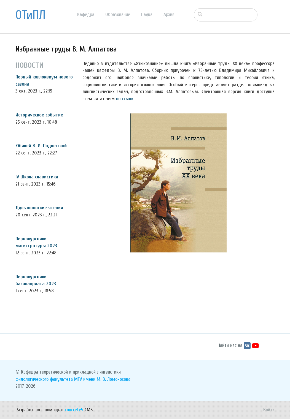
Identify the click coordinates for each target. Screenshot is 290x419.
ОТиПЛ (30, 15)
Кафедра (85, 14)
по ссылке (126, 99)
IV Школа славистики (36, 177)
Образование (117, 14)
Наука (146, 14)
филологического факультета (44, 379)
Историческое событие (39, 115)
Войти (269, 410)
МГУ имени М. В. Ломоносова (102, 379)
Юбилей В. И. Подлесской (41, 146)
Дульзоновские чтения (39, 208)
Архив (168, 14)
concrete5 (74, 410)
